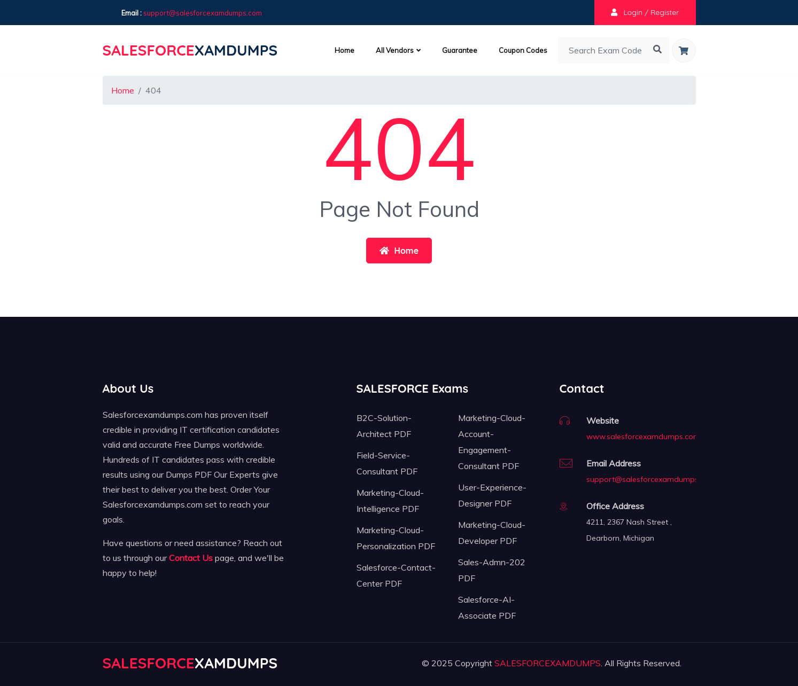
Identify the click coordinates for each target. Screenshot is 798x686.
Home (344, 50)
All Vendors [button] (398, 50)
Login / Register (645, 12)
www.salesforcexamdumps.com (643, 436)
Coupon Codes (523, 50)
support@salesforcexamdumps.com (202, 13)
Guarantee (459, 50)
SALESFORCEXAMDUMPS (547, 663)
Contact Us (191, 557)
